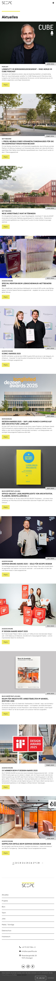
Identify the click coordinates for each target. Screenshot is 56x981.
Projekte (5, 901)
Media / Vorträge (8, 925)
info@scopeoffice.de (29, 951)
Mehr (6, 85)
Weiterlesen (50, 978)
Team (4, 913)
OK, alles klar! (40, 978)
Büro (3, 907)
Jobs (3, 919)
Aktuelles (5, 895)
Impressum (6, 936)
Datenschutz (6, 931)
